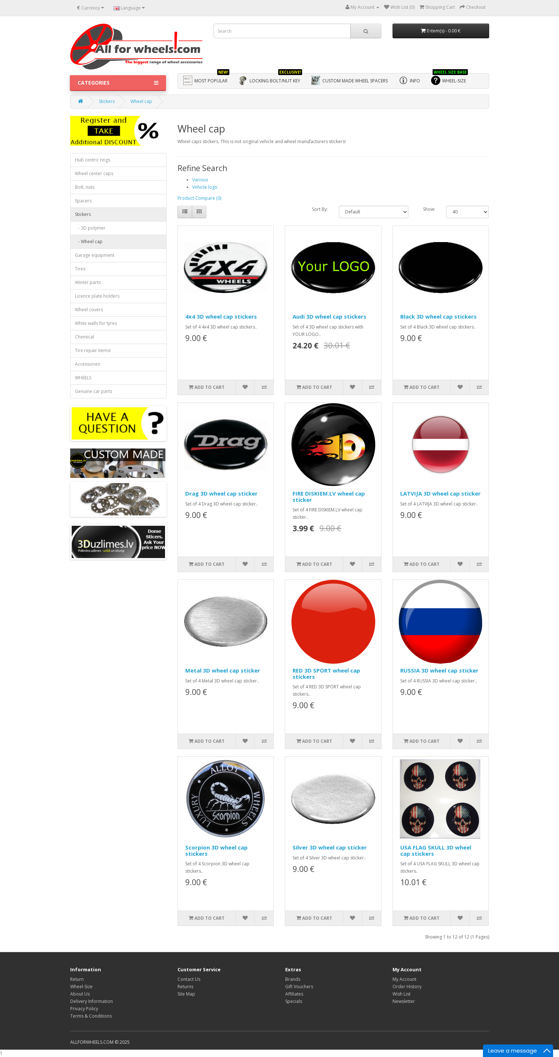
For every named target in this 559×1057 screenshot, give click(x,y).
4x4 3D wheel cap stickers (221, 316)
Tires (80, 269)
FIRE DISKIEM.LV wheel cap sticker (329, 496)
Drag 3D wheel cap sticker (221, 493)
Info (409, 80)
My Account (404, 979)
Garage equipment (94, 255)
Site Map (186, 994)
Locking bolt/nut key (270, 79)
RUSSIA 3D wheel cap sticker (439, 670)
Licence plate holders (97, 296)
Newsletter (404, 1001)
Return (77, 979)
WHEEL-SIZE (449, 79)
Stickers (107, 101)
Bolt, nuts (84, 187)
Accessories (87, 364)
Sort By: (320, 209)
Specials (293, 1001)
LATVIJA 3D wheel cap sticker (440, 493)
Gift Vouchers (299, 986)
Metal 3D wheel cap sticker (222, 670)
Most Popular (206, 79)
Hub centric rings (92, 160)
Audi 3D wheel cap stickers (329, 316)
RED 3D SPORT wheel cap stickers (326, 673)
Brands (292, 979)
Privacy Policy (84, 1008)
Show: (429, 209)
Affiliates (294, 994)
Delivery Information (91, 1001)
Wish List (402, 994)
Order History (407, 986)
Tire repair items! (93, 350)
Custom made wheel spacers (349, 80)
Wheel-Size (81, 986)
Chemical (84, 337)
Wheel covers (89, 309)
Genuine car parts (93, 391)
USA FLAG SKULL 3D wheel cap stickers (435, 850)
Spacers (83, 201)
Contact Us (189, 979)
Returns (185, 986)
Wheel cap (141, 101)
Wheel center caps (94, 173)
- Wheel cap (89, 241)
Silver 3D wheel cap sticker (330, 847)
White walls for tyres (96, 323)
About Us (80, 994)
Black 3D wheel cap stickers (438, 316)
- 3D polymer (90, 228)
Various (200, 180)
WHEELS (83, 378)
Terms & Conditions (91, 1016)
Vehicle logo (205, 187)
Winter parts (88, 282)
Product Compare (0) (199, 198)
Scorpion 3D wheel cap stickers (216, 850)
